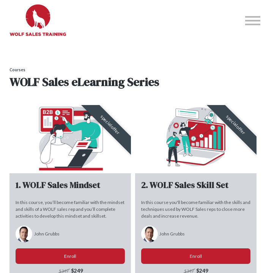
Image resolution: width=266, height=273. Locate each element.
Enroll (70, 256)
